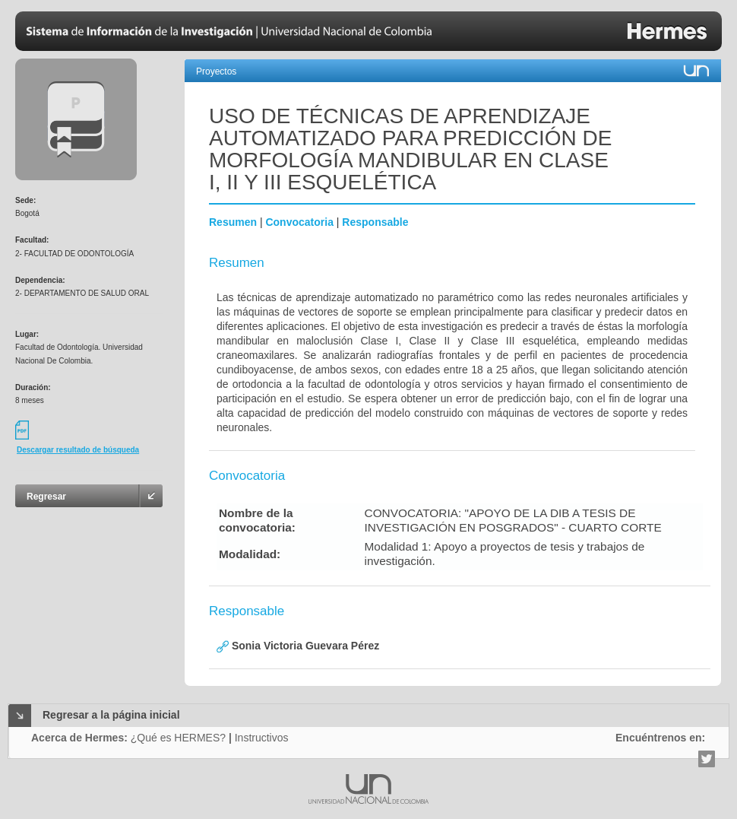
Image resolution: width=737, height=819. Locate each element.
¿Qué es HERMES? (178, 738)
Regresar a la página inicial (111, 715)
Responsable (375, 222)
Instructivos (262, 738)
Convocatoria (299, 222)
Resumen (233, 222)
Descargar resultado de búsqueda (78, 450)
